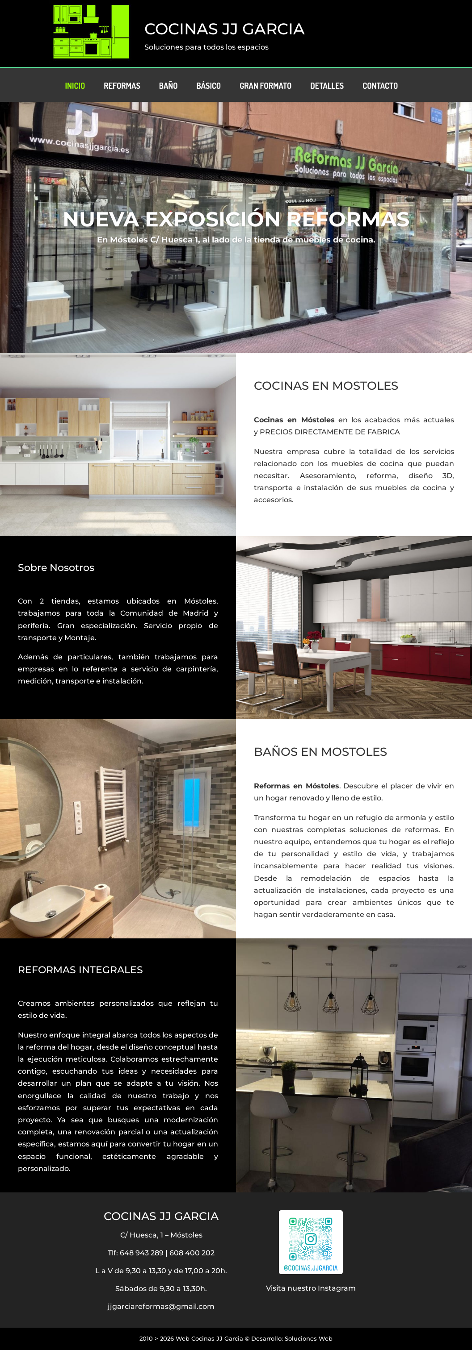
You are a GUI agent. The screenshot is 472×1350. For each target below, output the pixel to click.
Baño (168, 87)
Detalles (327, 87)
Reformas (122, 87)
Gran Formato (265, 87)
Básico (209, 87)
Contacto (380, 87)
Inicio (75, 87)
